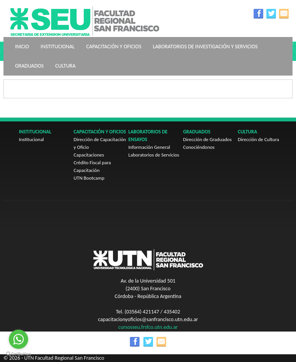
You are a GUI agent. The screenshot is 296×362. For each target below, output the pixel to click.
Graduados (29, 65)
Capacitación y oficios (113, 46)
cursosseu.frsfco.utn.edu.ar (148, 327)
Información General (149, 147)
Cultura (65, 65)
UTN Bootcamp (89, 178)
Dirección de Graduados (207, 139)
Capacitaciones (89, 155)
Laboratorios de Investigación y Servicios (205, 46)
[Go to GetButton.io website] (18, 354)
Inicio (22, 46)
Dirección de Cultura (258, 139)
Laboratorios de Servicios (153, 155)
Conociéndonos (199, 147)
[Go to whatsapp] (18, 339)
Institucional (57, 46)
